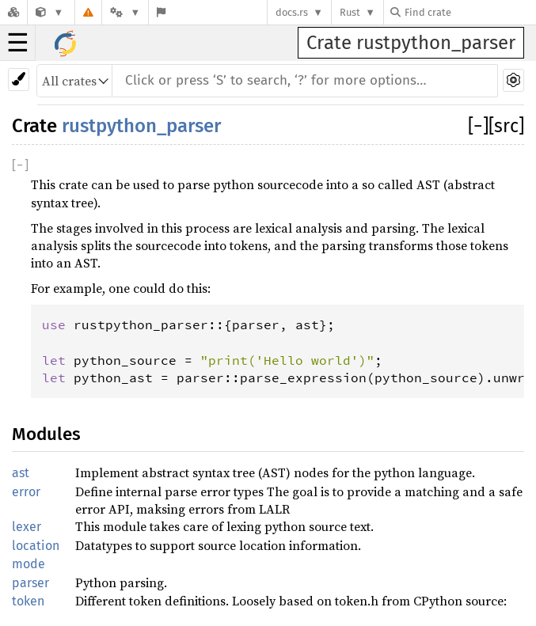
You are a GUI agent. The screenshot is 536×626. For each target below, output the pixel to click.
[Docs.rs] (13, 12)
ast (20, 472)
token (28, 601)
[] (478, 126)
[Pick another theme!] (18, 79)
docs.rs (292, 12)
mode (28, 563)
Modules (46, 434)
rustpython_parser (141, 126)
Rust (350, 12)
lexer (26, 526)
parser (30, 582)
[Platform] (125, 12)
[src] (506, 126)
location (35, 545)
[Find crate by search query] (469, 12)
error (26, 491)
